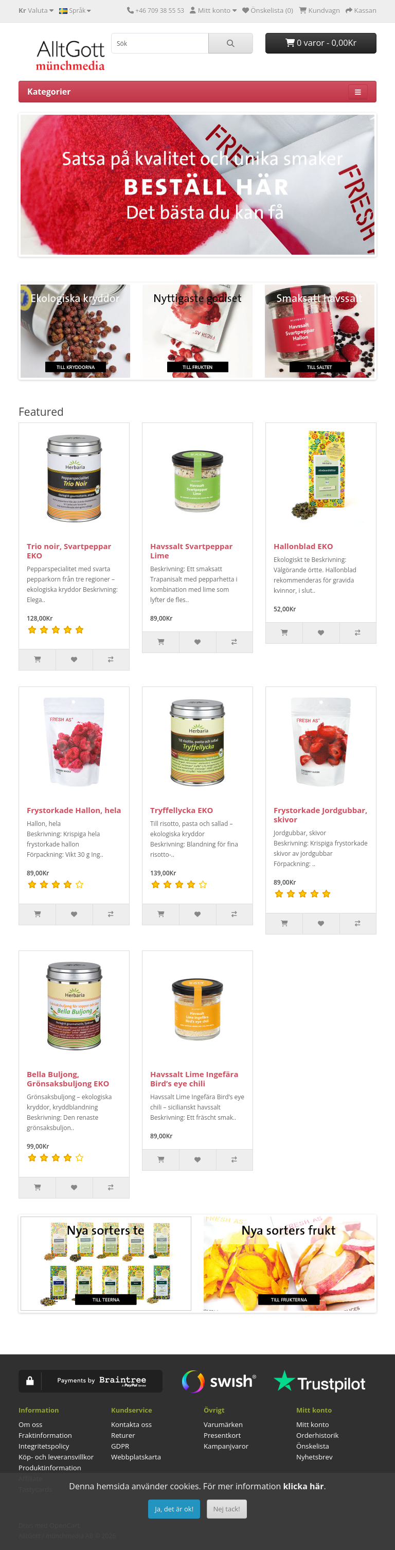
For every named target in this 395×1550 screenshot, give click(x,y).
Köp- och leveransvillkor (56, 1456)
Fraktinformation (45, 1435)
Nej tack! (226, 1508)
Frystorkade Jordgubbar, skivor (320, 814)
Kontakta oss (131, 1424)
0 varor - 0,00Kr (320, 42)
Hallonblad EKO (303, 546)
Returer (123, 1435)
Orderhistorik (317, 1435)
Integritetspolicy (44, 1446)
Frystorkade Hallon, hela (74, 810)
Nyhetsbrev (314, 1456)
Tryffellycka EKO (181, 810)
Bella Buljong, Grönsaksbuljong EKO (68, 1078)
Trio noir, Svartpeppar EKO (69, 550)
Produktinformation (50, 1467)
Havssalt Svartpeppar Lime (191, 550)
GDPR (120, 1446)
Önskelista (312, 1446)
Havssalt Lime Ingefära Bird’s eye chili (194, 1078)
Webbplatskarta (136, 1456)
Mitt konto (312, 1424)
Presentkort (222, 1435)
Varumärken (223, 1424)
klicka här (303, 1486)
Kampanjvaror (226, 1446)
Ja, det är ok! (174, 1508)
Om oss (30, 1424)
